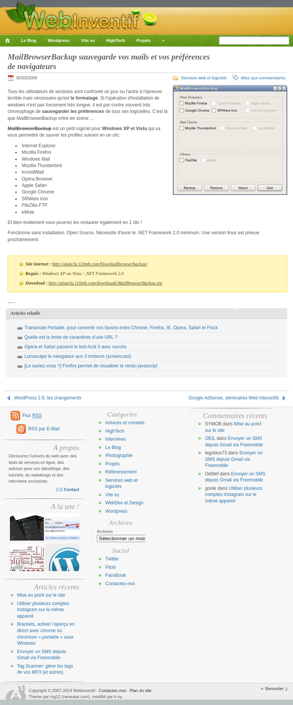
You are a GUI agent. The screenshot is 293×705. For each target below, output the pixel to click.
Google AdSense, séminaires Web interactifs (233, 398)
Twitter (112, 559)
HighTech (115, 40)
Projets (144, 40)
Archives (105, 531)
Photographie (118, 455)
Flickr (110, 567)
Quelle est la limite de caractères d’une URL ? (71, 337)
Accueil (8, 41)
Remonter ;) (276, 688)
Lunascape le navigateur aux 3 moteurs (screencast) (77, 356)
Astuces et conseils (125, 422)
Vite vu (88, 40)
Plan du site (140, 690)
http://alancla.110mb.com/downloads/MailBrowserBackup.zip (105, 283)
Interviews (115, 439)
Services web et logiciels (204, 78)
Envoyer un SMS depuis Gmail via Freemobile (233, 459)
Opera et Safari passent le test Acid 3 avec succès (75, 346)
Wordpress (58, 40)
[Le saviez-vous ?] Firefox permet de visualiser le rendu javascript (90, 366)
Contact (71, 489)
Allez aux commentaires (263, 78)
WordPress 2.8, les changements (48, 398)
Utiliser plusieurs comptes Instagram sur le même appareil (43, 610)
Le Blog (28, 40)
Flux (32, 415)
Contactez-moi (120, 583)
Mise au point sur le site (41, 595)
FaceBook (115, 575)
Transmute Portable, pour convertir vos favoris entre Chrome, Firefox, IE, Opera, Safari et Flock (121, 327)
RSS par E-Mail (44, 428)
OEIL (210, 438)
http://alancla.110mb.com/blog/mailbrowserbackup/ (99, 264)
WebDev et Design (124, 502)
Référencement (121, 472)
